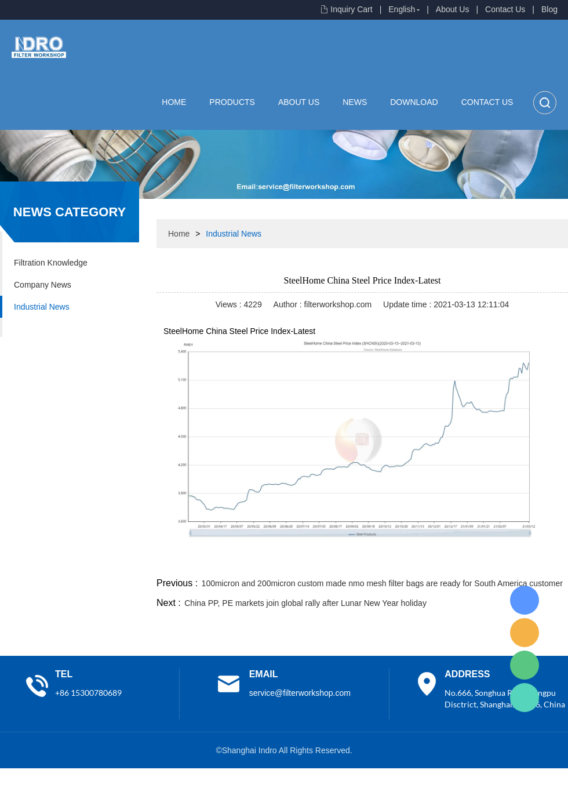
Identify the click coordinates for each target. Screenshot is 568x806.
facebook (360, 561)
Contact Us (505, 9)
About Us (452, 9)
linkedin (547, 561)
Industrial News (42, 306)
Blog (549, 9)
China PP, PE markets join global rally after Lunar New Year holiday (305, 603)
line (391, 561)
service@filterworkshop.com (300, 693)
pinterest (485, 561)
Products (232, 102)
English (401, 9)
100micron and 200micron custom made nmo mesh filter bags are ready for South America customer (382, 583)
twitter (422, 561)
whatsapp (454, 561)
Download (414, 102)
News (355, 102)
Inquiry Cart (351, 9)
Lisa (524, 600)
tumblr (516, 561)
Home (174, 102)
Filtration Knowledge (51, 262)
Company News (42, 284)
